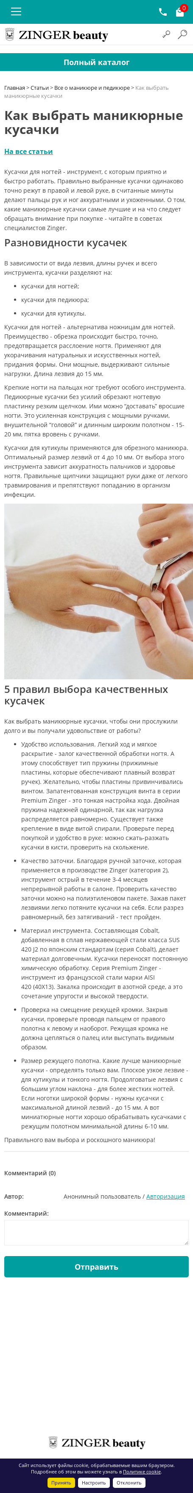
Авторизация (165, 1196)
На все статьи (28, 151)
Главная (14, 87)
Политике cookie (142, 1471)
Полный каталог (97, 62)
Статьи (40, 87)
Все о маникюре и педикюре (92, 87)
